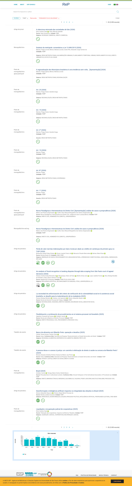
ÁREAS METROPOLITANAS (49, 55)
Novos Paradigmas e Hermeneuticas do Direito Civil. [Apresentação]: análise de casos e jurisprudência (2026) (76, 211)
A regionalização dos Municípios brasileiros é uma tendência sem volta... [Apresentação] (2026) (71, 70)
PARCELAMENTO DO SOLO (103, 55)
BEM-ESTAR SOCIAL (89, 302)
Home (15, 4)
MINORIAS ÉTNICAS (52, 378)
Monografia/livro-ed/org (21, 228)
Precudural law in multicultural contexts (51, 375)
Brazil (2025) (40, 371)
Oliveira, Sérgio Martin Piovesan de (63, 393)
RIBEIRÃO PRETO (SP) (80, 338)
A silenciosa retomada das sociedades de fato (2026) (55, 29)
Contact (114, 475)
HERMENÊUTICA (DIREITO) (57, 216)
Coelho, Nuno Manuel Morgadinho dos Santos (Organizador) (73, 212)
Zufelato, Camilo (60, 316)
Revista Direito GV (45, 255)
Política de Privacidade (88, 475)
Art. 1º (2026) (41, 190)
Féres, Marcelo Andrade (55, 31)
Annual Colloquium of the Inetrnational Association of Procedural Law (92, 375)
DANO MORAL (105, 257)
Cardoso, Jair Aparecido (59, 298)
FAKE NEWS (113, 396)
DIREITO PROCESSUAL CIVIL (49, 320)
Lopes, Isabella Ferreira (96, 276)
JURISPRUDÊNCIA (71, 216)
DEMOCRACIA (45, 396)
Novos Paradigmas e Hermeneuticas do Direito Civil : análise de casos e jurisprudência (65, 214)
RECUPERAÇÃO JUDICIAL (71, 415)
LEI (91, 281)
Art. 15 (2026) (41, 150)
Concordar (117, 481)
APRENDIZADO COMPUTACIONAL (90, 257)
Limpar (117, 18)
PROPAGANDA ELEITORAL (102, 396)
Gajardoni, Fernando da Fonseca (45, 316)
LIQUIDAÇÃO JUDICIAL (48, 415)
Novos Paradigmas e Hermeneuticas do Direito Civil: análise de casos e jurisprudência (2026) (70, 229)
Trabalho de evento (20, 332)
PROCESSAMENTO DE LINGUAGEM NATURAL (68, 257)
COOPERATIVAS (59, 415)
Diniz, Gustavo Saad (41, 31)
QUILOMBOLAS (69, 378)
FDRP (57, 33)
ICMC (58, 255)
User (109, 4)
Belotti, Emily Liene (82, 276)
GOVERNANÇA (61, 178)
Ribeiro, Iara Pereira (67, 355)
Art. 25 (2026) (41, 90)
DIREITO (44, 378)
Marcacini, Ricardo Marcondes (81, 253)
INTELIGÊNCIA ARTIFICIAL (49, 281)
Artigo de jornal (19, 29)
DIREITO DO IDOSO (58, 358)
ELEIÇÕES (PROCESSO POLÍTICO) (70, 396)
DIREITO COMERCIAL (62, 35)
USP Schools (31, 4)
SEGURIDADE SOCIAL (77, 302)
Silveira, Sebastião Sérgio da (76, 298)
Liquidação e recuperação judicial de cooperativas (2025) (57, 409)
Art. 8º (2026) (41, 170)
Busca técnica (103, 475)
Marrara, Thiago (40, 92)
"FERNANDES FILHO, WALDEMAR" (49, 18)
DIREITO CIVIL (45, 216)
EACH (69, 279)
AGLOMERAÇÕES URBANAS (65, 55)
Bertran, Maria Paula (98, 253)
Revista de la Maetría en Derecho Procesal (52, 318)
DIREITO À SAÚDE (69, 358)
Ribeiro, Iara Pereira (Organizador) (45, 212)
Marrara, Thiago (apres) (42, 71)
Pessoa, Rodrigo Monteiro (43, 298)
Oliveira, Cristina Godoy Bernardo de (46, 276)
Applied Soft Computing (47, 279)
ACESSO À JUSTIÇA (47, 358)
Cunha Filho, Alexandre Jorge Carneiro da (75, 49)
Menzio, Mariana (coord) (56, 49)
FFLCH (65, 279)
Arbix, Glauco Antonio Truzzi (52, 277)
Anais (42, 336)
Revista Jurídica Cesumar (48, 395)
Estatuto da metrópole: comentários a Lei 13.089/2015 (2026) (58, 48)
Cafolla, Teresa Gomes (42, 334)
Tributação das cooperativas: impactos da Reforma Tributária (57, 413)
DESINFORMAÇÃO (55, 396)
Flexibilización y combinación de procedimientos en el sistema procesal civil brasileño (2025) (70, 314)
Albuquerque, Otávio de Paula (66, 276)
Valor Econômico (45, 33)
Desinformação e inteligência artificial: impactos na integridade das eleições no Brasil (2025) (70, 391)
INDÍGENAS (61, 378)
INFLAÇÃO (39, 259)
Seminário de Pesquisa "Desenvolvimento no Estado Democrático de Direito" (75, 336)
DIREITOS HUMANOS (64, 302)
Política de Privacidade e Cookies (73, 483)
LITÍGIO (77, 281)
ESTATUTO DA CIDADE (51, 57)
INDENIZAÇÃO (113, 257)
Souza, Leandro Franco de (64, 253)
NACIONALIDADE (46, 302)
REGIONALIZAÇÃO (62, 77)
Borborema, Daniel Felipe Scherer (45, 253)
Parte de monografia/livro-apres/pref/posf (19, 72)
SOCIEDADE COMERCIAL (48, 35)
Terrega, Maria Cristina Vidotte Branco (58, 373)
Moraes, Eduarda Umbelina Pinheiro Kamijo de (49, 355)
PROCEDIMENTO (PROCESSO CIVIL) (68, 320)
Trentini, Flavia (53, 334)
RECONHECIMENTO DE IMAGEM (66, 281)
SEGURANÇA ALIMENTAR (49, 338)
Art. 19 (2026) (41, 110)
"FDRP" (25, 18)
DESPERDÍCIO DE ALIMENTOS (64, 338)
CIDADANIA (55, 302)
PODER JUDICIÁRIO (86, 378)
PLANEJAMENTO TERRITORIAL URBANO (84, 55)
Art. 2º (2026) (41, 130)
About (22, 4)
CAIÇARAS (77, 378)
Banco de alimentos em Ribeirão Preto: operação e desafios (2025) (60, 332)
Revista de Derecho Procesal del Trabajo (52, 300)
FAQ (77, 475)
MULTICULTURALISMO (98, 378)
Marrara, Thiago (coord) (42, 49)
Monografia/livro (19, 47)
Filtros (16, 18)
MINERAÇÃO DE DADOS (48, 257)
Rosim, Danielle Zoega (51, 92)
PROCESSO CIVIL (110, 378)
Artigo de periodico (20, 249)
